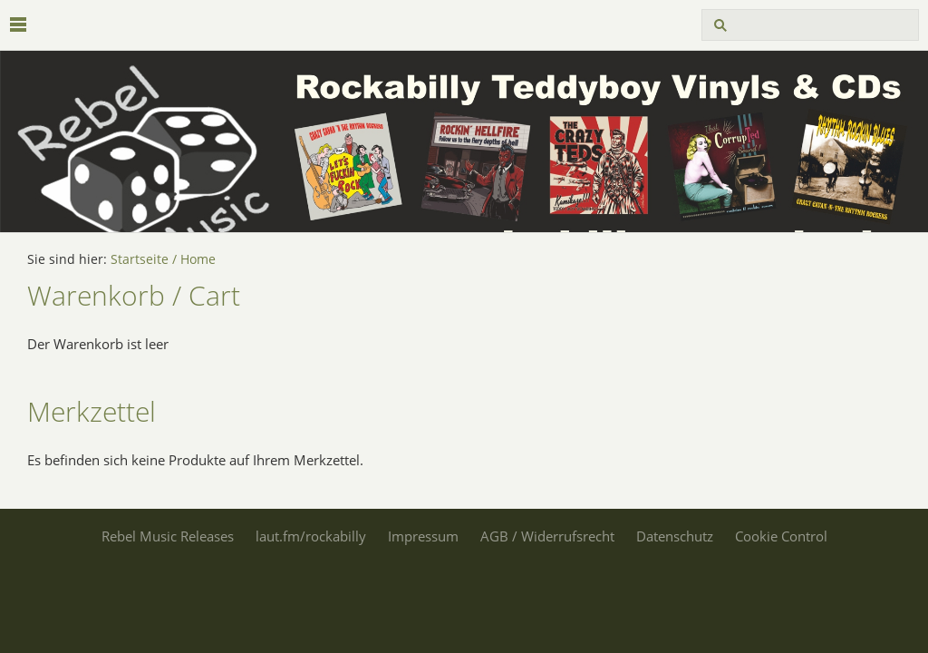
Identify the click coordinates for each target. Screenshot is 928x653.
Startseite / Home (163, 259)
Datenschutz (674, 536)
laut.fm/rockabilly (311, 536)
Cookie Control (781, 536)
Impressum (423, 536)
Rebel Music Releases (168, 536)
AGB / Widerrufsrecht (547, 536)
